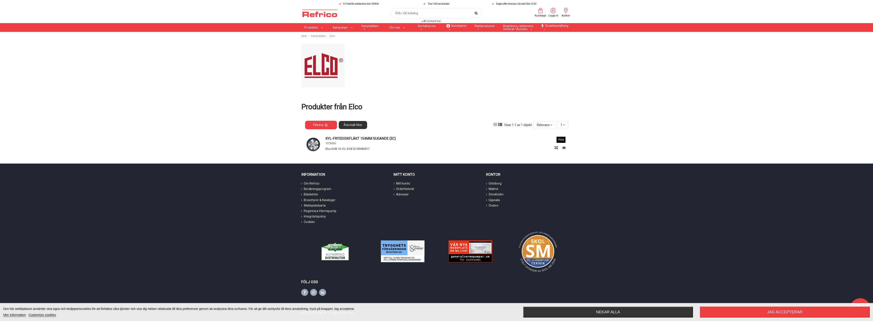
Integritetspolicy (315, 216)
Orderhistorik (405, 189)
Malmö (493, 189)
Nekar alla (608, 312)
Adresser (402, 194)
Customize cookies (42, 315)
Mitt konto (403, 183)
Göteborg (495, 183)
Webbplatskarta (315, 205)
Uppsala (494, 200)
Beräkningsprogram (317, 189)
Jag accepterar (785, 312)
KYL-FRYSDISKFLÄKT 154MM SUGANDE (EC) (360, 138)
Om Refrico (312, 183)
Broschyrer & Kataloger (319, 200)
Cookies (309, 222)
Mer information (14, 315)
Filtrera (320, 125)
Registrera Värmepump (320, 211)
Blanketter (311, 194)
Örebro (493, 205)
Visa (561, 139)
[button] (343, 27)
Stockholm (496, 194)
